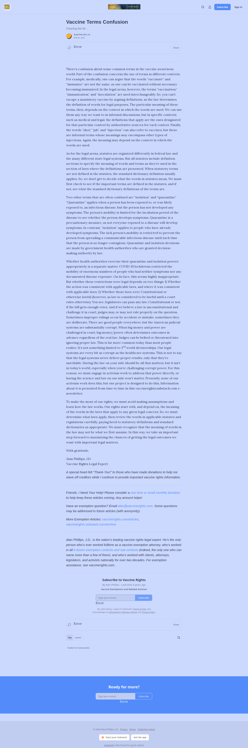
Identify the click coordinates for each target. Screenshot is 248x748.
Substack (108, 745)
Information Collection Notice (123, 612)
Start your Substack (114, 737)
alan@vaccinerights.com (135, 506)
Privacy (124, 729)
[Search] (203, 7)
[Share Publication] (210, 7)
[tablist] (74, 637)
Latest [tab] (78, 637)
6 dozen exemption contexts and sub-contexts (105, 550)
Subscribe (222, 7)
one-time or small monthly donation (155, 492)
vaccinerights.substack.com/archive (91, 524)
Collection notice (146, 729)
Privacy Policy (148, 612)
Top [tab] (70, 637)
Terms (132, 729)
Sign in (238, 7)
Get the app (140, 737)
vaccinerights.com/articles (120, 519)
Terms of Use (139, 609)
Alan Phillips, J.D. (82, 34)
